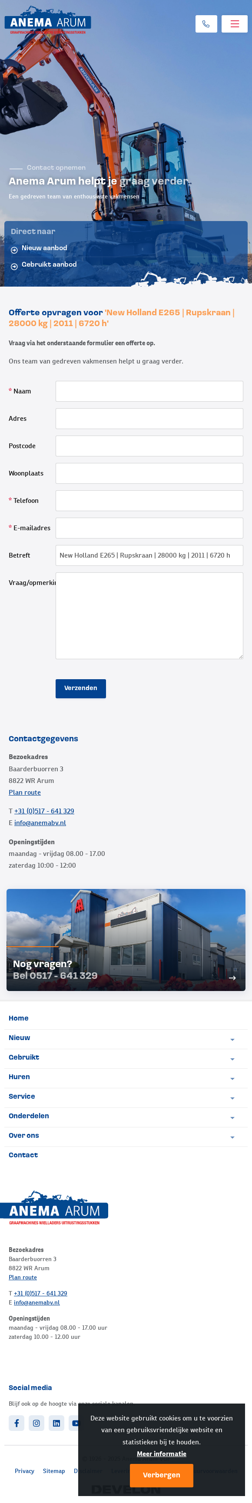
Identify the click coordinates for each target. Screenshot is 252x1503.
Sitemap (54, 1471)
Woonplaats (26, 473)
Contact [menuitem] (23, 1155)
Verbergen (161, 1475)
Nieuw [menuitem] (19, 1038)
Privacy (24, 1471)
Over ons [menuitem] (24, 1136)
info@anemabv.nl (40, 822)
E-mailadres (29, 527)
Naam (20, 391)
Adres (18, 418)
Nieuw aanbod (39, 249)
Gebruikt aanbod (44, 265)
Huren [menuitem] (19, 1077)
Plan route (25, 792)
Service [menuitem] (22, 1096)
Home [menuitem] (19, 1018)
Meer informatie (161, 1453)
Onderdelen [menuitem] (29, 1116)
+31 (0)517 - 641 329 (44, 811)
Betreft (19, 555)
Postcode (22, 445)
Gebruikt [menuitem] (24, 1057)
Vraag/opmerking (32, 582)
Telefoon (24, 500)
